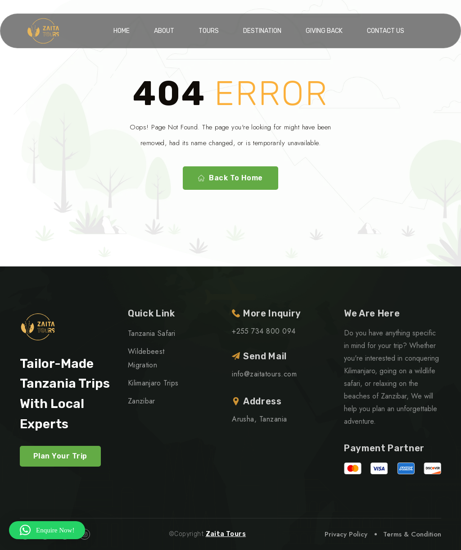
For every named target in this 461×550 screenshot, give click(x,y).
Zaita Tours (226, 534)
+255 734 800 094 (264, 331)
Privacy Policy (346, 534)
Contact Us (385, 31)
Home (121, 31)
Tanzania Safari (152, 333)
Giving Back (324, 31)
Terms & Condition (412, 534)
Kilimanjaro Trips (153, 383)
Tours (209, 31)
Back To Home (230, 178)
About (164, 31)
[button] (47, 530)
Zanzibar (141, 401)
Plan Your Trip (60, 456)
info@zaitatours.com (264, 374)
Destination (262, 31)
